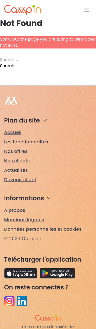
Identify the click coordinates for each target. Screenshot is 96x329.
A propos (14, 210)
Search (7, 66)
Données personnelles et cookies (43, 229)
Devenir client (20, 179)
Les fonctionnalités (26, 142)
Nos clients (17, 160)
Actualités (16, 170)
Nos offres (16, 151)
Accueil (13, 132)
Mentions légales (24, 219)
